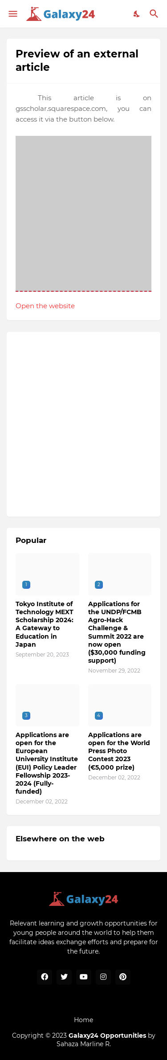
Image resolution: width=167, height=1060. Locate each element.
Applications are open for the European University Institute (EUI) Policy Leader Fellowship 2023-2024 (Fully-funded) (47, 763)
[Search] (155, 13)
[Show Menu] (12, 13)
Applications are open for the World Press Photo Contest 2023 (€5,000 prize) (119, 751)
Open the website (45, 306)
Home (83, 1020)
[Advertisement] (83, 424)
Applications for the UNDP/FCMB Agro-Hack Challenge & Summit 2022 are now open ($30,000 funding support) (117, 632)
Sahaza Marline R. (84, 1044)
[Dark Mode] (137, 13)
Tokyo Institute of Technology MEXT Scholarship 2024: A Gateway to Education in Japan (44, 624)
